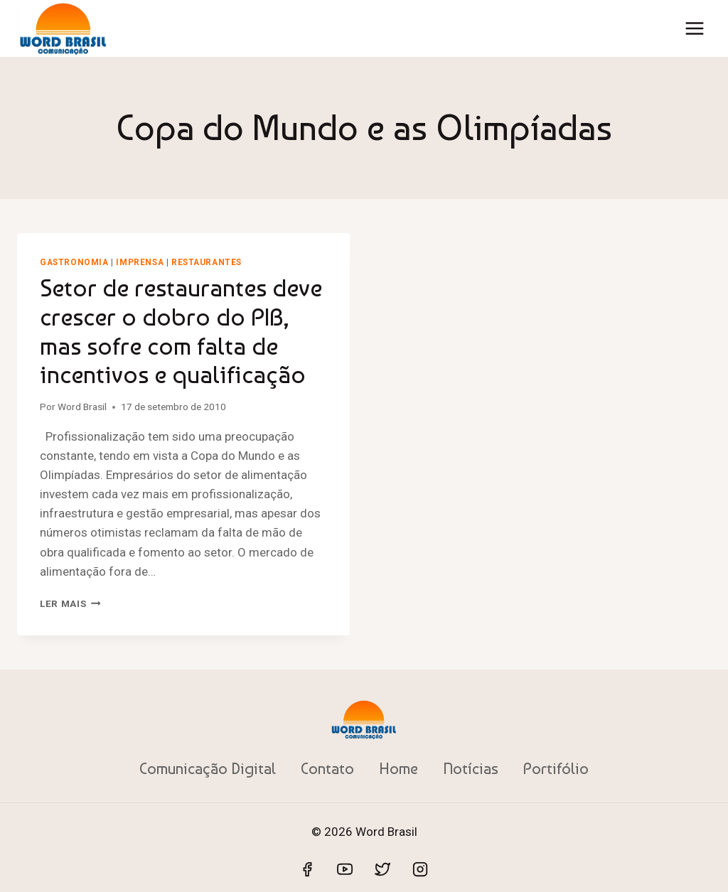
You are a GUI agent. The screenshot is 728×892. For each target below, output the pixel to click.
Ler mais (70, 603)
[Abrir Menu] (694, 28)
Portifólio (556, 768)
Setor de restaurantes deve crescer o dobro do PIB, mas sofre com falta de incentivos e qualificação (181, 331)
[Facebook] (307, 869)
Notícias (470, 768)
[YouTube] (344, 869)
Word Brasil (82, 406)
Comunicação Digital (207, 768)
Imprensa (140, 262)
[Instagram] (420, 869)
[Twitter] (382, 869)
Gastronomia (74, 262)
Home (398, 768)
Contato (327, 768)
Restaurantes (206, 262)
